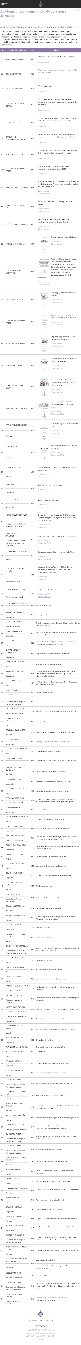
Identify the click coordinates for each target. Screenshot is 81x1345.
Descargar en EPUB (57, 414)
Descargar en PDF (57, 411)
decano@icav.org (32, 1333)
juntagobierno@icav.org (47, 1333)
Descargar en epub (44, 194)
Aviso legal (40, 1339)
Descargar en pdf (43, 62)
